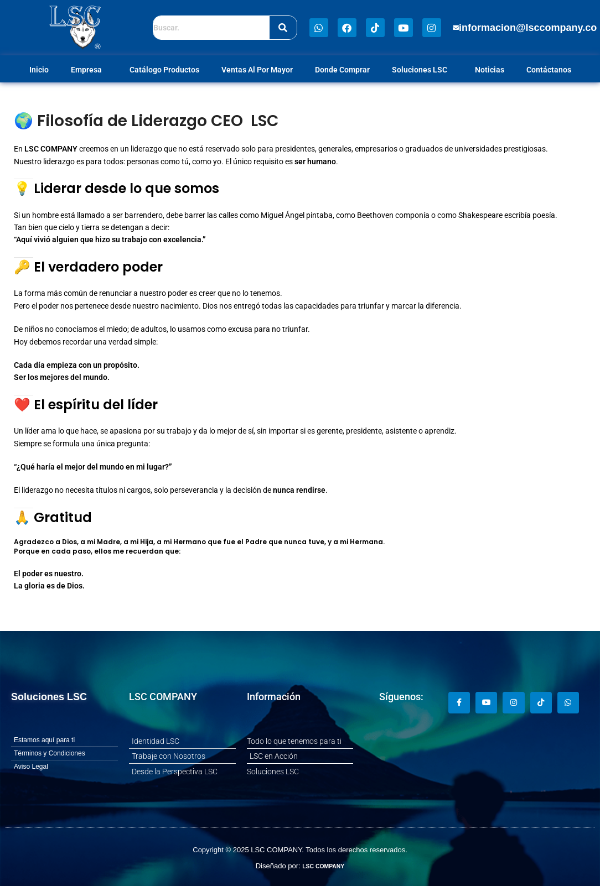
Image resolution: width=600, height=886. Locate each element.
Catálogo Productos (164, 69)
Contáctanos (548, 69)
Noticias (489, 69)
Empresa (89, 69)
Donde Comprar (342, 69)
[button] (525, 27)
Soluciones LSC (422, 69)
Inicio (39, 69)
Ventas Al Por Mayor (257, 69)
